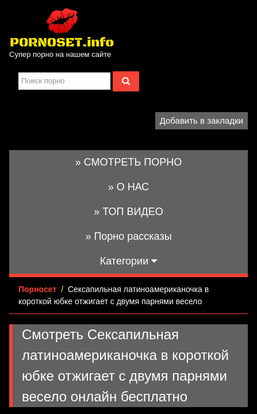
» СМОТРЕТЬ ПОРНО (128, 162)
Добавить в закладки (201, 120)
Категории (128, 261)
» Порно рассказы (128, 236)
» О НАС (128, 187)
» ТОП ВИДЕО (128, 211)
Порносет (37, 289)
